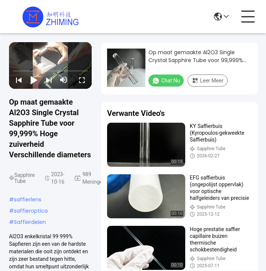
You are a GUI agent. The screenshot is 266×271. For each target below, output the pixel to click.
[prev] (18, 79)
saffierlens (27, 199)
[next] (48, 79)
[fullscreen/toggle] (81, 79)
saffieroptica (31, 211)
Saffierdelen (30, 222)
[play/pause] (33, 79)
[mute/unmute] (63, 79)
